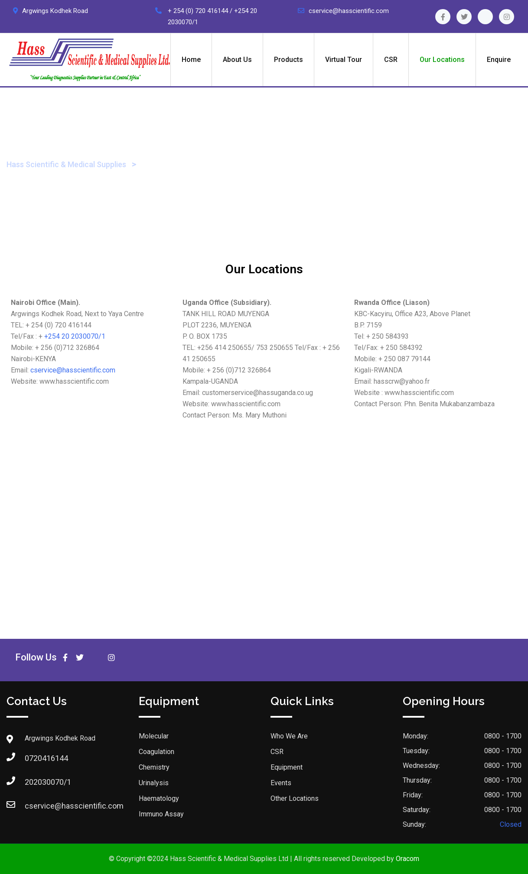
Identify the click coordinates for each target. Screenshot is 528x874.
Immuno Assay (161, 814)
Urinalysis (154, 783)
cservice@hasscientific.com (349, 11)
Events (281, 783)
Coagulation (156, 752)
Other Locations (295, 798)
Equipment (287, 767)
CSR (391, 59)
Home (191, 59)
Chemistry (154, 767)
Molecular (154, 736)
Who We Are (289, 736)
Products (288, 59)
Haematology (159, 798)
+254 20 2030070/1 (74, 336)
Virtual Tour (343, 59)
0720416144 (33, 758)
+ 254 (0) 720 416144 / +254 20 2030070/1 (212, 16)
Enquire (499, 59)
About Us (237, 59)
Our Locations (442, 59)
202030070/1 (33, 782)
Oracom (407, 859)
